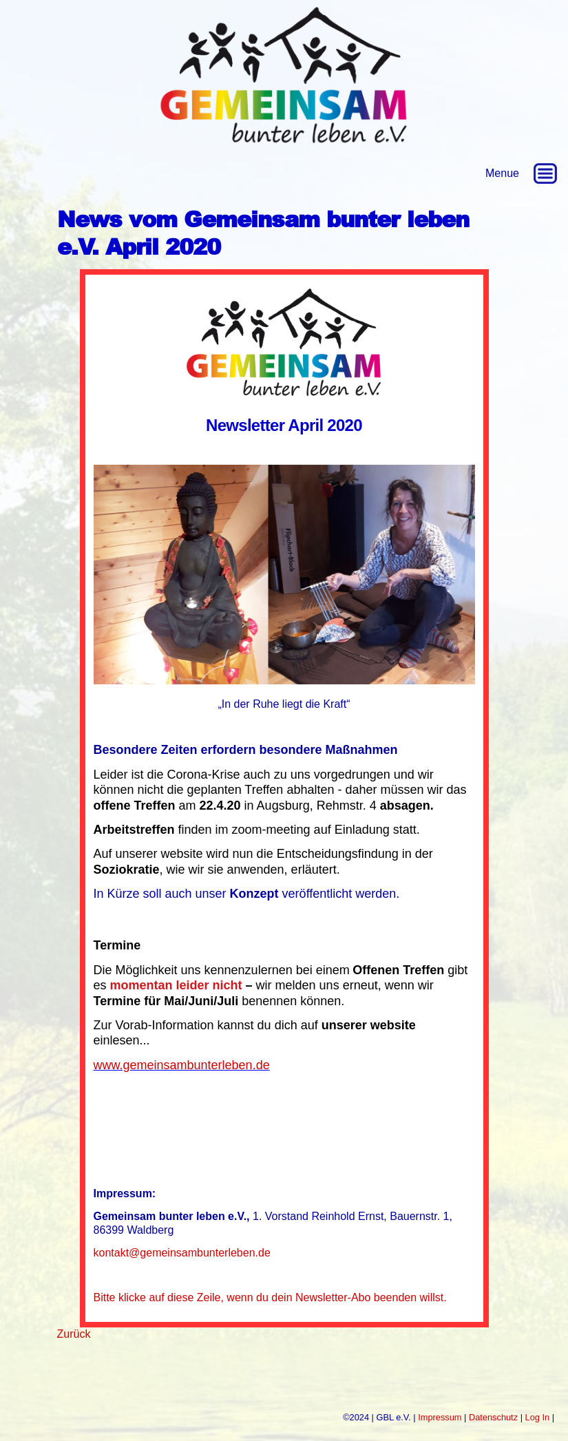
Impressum (439, 1417)
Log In (537, 1417)
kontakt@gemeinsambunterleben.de (182, 1253)
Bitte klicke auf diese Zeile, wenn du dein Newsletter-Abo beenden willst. (270, 1297)
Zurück (74, 1334)
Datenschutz (493, 1417)
